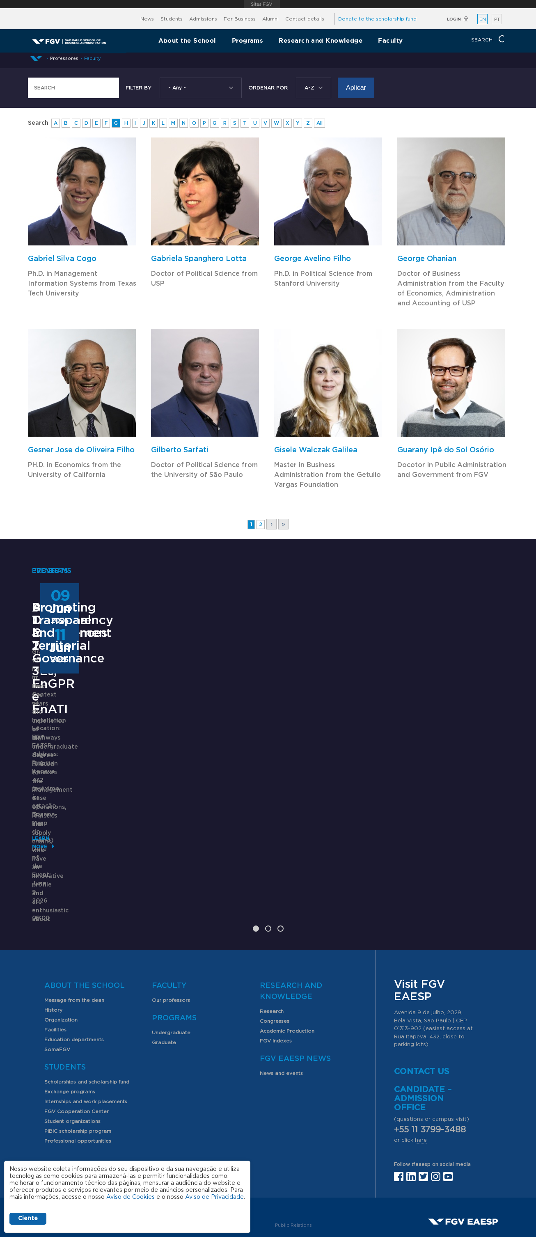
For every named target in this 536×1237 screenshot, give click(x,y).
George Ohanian (426, 259)
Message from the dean (74, 942)
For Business (240, 18)
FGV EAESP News (295, 1001)
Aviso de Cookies (130, 1197)
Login (454, 19)
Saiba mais (215, 853)
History (53, 952)
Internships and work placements (85, 1044)
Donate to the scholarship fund (377, 18)
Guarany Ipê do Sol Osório (445, 450)
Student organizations (72, 1063)
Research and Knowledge (320, 40)
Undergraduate (171, 975)
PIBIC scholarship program (77, 1073)
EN (482, 19)
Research (272, 953)
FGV (262, 4)
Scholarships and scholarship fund (86, 1024)
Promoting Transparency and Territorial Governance (435, 764)
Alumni (270, 18)
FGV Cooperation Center (76, 1053)
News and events (281, 1015)
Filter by (138, 87)
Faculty (390, 40)
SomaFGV (57, 992)
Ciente (28, 1218)
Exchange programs (69, 1034)
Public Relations (293, 1168)
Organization (61, 962)
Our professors (171, 942)
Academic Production (287, 973)
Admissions (203, 18)
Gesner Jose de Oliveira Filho (81, 450)
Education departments (74, 982)
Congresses (274, 963)
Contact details (304, 18)
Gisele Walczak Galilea (315, 450)
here (421, 1083)
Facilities (55, 972)
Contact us (421, 1014)
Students (171, 18)
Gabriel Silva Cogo (62, 259)
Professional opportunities (77, 1083)
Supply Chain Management (72, 757)
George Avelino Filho (312, 259)
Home (36, 58)
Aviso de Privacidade (214, 1197)
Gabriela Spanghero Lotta (199, 259)
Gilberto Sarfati (179, 450)
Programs (247, 40)
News (147, 18)
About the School (187, 40)
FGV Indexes (276, 983)
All (319, 123)
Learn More (49, 840)
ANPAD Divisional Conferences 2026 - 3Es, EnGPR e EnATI (261, 764)
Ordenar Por (268, 87)
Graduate (164, 985)
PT (497, 19)
